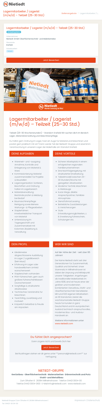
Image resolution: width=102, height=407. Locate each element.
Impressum (80, 400)
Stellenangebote (69, 13)
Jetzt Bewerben (51, 60)
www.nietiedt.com (64, 323)
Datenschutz (93, 400)
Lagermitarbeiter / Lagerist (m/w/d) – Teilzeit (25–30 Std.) (45, 28)
